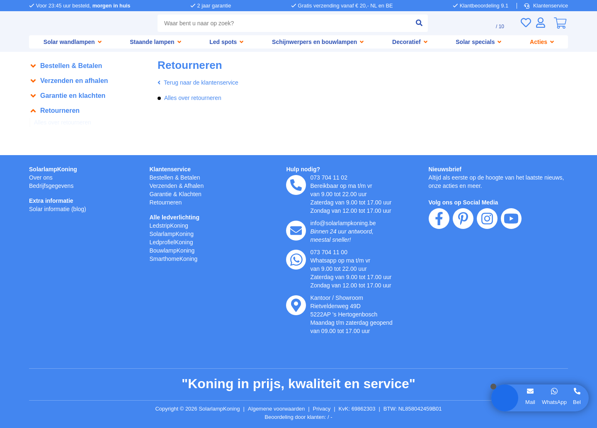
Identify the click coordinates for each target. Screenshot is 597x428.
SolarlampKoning (53, 169)
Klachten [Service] (193, 194)
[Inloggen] (540, 22)
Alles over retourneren (65, 122)
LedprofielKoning (173, 242)
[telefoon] (296, 185)
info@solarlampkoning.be (345, 223)
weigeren (72, 365)
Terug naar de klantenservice (201, 83)
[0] (560, 23)
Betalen (193, 177)
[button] (89, 65)
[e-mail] (296, 231)
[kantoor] (296, 305)
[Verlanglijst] (525, 22)
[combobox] (282, 23)
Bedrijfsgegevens (53, 186)
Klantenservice (546, 5)
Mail (529, 402)
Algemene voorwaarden (277, 409)
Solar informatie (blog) (60, 209)
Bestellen (162, 177)
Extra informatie (52, 200)
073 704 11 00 (329, 252)
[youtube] (511, 266)
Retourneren (166, 202)
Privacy (326, 409)
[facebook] (439, 266)
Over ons (41, 177)
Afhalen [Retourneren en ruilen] (197, 186)
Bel (577, 402)
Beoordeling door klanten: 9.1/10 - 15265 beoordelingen (299, 417)
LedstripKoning (170, 225)
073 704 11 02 (329, 177)
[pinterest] (463, 266)
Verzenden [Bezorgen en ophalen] (164, 186)
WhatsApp (554, 402)
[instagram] (487, 266)
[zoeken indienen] (415, 23)
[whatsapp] (296, 260)
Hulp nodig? (303, 169)
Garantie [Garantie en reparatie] (161, 194)
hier (134, 339)
